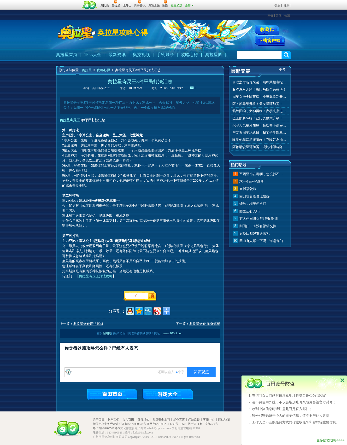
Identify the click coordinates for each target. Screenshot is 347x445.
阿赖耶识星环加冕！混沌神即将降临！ (260, 147)
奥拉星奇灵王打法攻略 (95, 276)
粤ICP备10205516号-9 (106, 428)
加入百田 (128, 419)
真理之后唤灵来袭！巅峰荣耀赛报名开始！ (260, 82)
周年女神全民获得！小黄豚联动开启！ (260, 96)
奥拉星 (87, 70)
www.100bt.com (173, 333)
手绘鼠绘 (165, 54)
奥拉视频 (141, 54)
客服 (279, 15)
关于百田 (98, 419)
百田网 (89, 5)
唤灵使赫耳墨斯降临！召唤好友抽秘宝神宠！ (260, 140)
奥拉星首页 (66, 54)
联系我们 (113, 419)
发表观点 (201, 372)
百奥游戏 (68, 2)
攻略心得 (189, 54)
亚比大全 (92, 54)
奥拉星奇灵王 (70, 120)
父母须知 (143, 419)
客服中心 (209, 419)
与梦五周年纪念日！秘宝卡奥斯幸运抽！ (260, 132)
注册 (286, 5)
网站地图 (224, 419)
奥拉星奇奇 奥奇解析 (204, 324)
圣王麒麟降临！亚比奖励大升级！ (257, 118)
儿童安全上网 (161, 419)
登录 (277, 5)
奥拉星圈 (213, 54)
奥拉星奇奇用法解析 (88, 324)
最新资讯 (117, 54)
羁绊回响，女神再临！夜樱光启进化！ (260, 111)
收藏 (287, 15)
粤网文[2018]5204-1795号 (162, 424)
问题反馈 (194, 419)
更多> (283, 69)
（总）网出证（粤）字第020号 (198, 424)
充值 (270, 15)
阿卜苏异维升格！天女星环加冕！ (257, 104)
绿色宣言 (179, 419)
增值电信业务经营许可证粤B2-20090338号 (119, 424)
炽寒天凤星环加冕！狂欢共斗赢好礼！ (260, 125)
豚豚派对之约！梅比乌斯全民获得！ (259, 89)
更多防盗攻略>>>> (331, 440)
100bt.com (135, 88)
